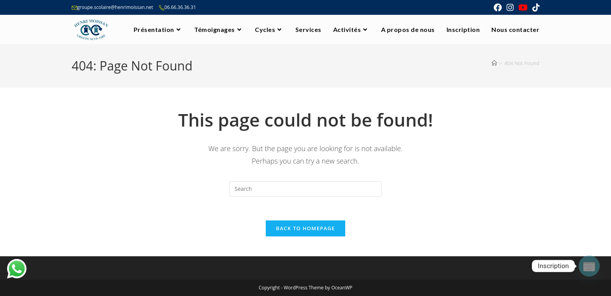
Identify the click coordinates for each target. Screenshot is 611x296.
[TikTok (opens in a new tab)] (534, 8)
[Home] (494, 63)
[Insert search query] (305, 189)
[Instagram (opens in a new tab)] (510, 8)
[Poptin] (589, 266)
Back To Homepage (305, 228)
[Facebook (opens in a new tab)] (497, 8)
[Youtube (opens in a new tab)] (523, 8)
